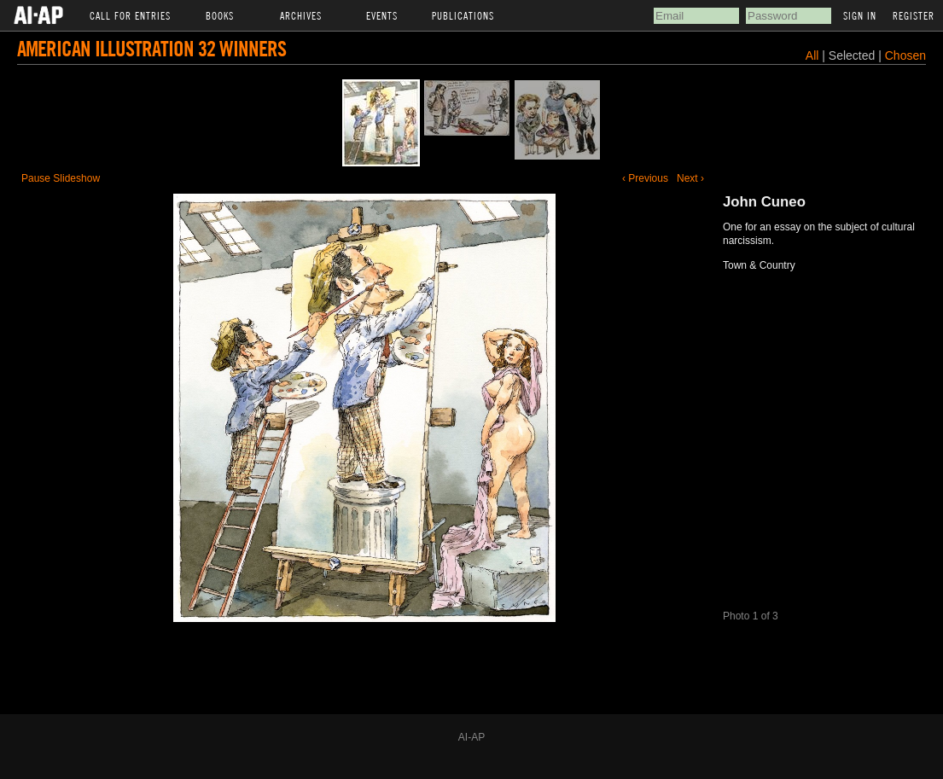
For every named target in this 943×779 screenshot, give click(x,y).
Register (913, 15)
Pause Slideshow (60, 178)
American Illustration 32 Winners (151, 48)
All (812, 55)
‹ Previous (645, 178)
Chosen (905, 55)
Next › (690, 178)
